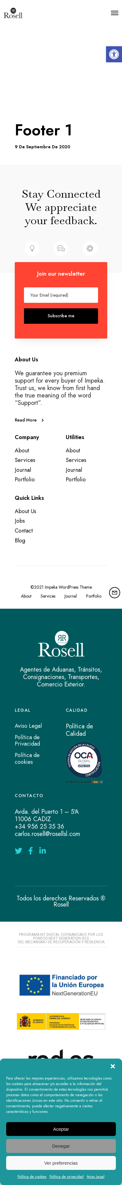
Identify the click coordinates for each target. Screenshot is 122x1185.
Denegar (61, 1146)
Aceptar (61, 1129)
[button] (114, 54)
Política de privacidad (66, 1176)
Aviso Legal (95, 1176)
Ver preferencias (61, 1163)
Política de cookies (32, 1176)
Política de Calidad (79, 730)
